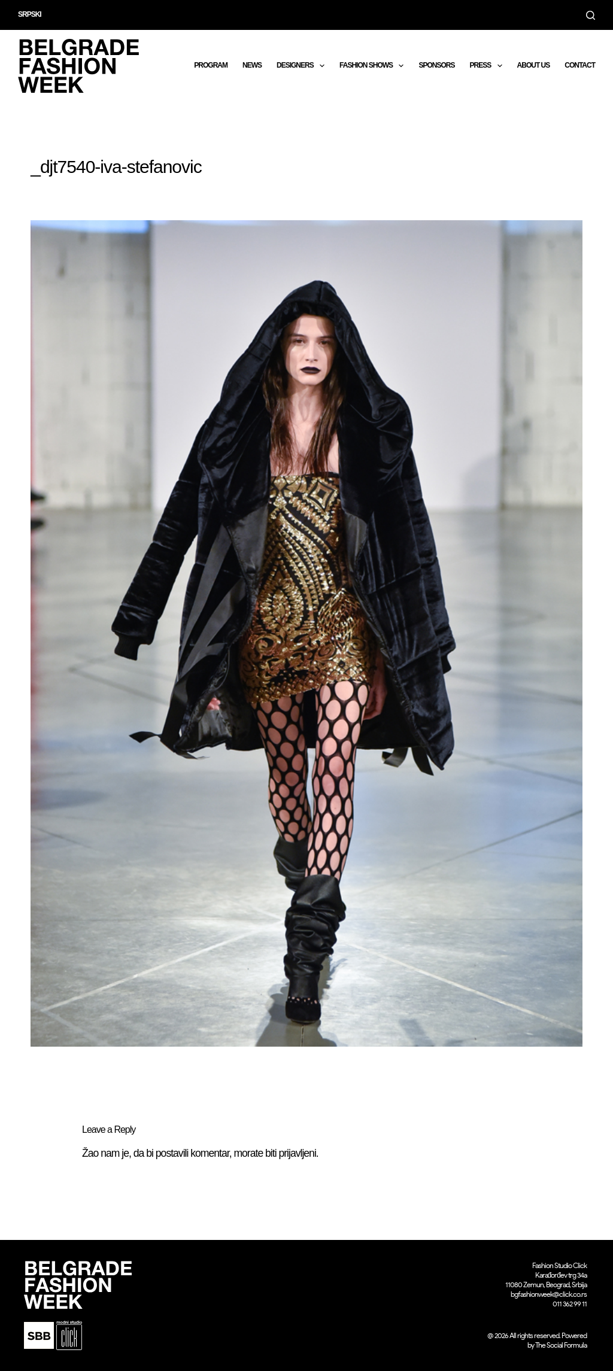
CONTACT (580, 65)
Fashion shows (373, 66)
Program (210, 65)
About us (533, 65)
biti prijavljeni (290, 1153)
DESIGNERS (303, 66)
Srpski (29, 14)
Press (487, 66)
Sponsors (436, 65)
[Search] (590, 15)
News (252, 65)
